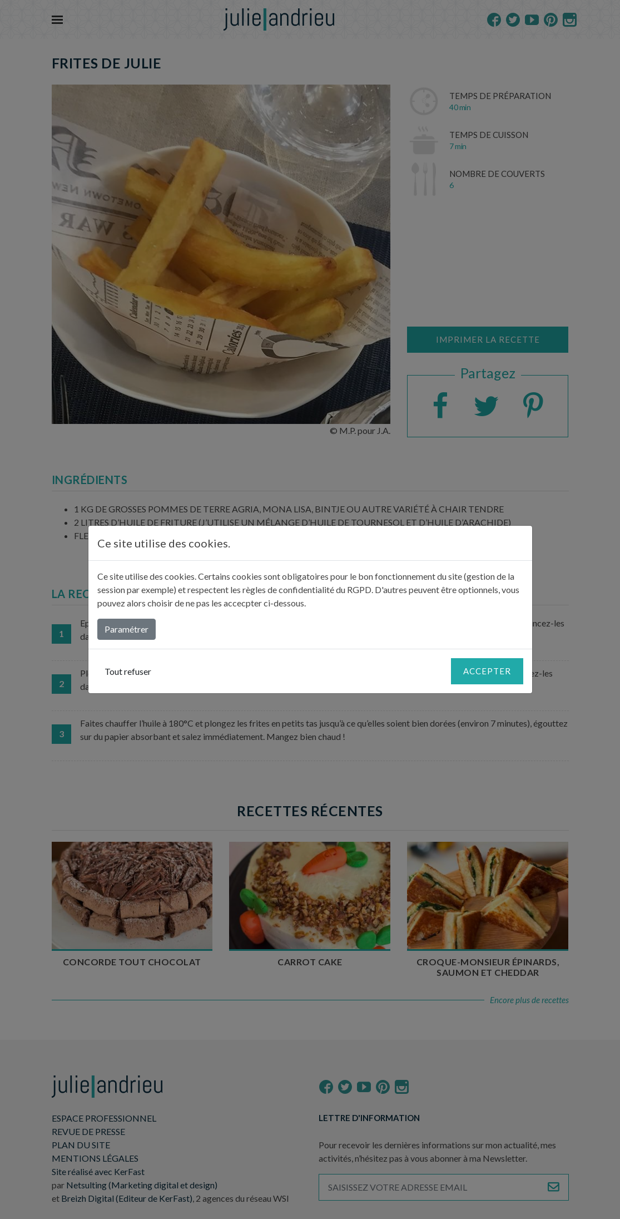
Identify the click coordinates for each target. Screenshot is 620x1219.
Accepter (487, 671)
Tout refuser (128, 671)
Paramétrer (126, 629)
